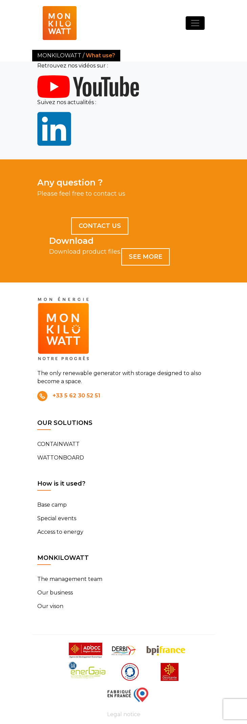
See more (145, 256)
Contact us (100, 226)
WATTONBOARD (60, 457)
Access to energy (60, 532)
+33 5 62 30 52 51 (76, 395)
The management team (69, 579)
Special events (56, 518)
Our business (55, 592)
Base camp (52, 505)
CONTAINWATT (58, 444)
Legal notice (123, 714)
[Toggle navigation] (195, 23)
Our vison (50, 606)
